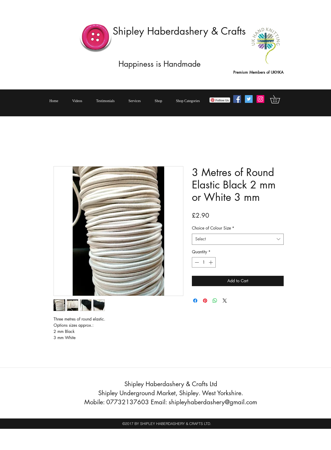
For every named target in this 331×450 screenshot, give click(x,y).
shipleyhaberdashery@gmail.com (213, 402)
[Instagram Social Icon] (260, 99)
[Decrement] (196, 262)
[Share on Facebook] (195, 301)
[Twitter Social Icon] (249, 99)
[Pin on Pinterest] (205, 301)
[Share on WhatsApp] (215, 301)
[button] (279, 99)
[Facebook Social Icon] (237, 99)
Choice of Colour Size (213, 228)
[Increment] (211, 262)
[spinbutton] (204, 262)
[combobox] (238, 239)
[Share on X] (225, 301)
